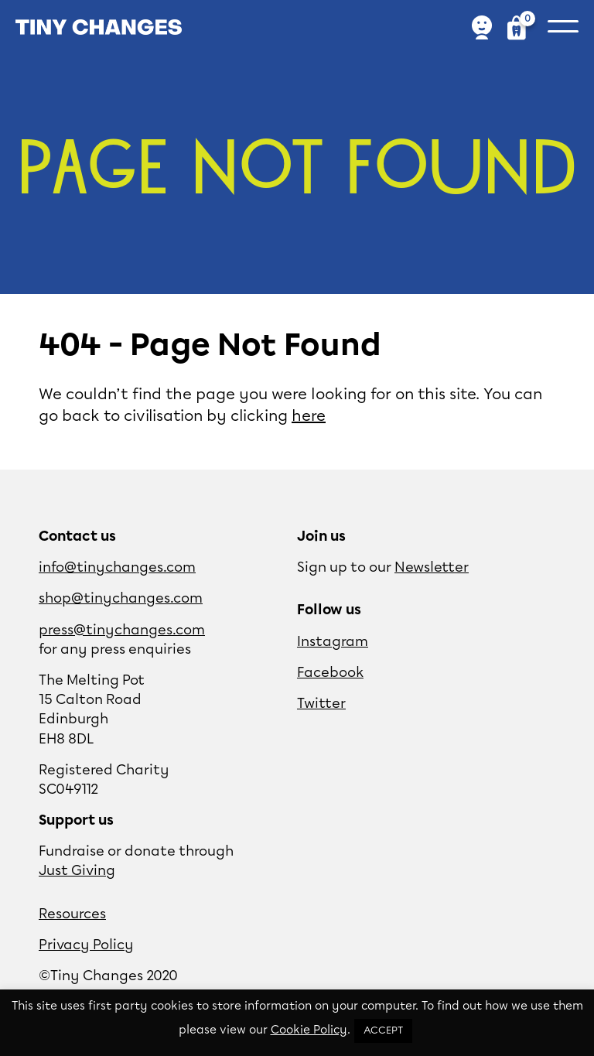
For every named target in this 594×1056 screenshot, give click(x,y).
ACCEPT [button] (383, 1031)
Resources (72, 914)
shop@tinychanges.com (121, 599)
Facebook (330, 673)
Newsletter (431, 568)
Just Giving (77, 871)
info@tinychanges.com (117, 568)
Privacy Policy (86, 945)
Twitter (321, 704)
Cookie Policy (309, 1030)
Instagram (332, 642)
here (309, 416)
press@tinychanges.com (122, 630)
